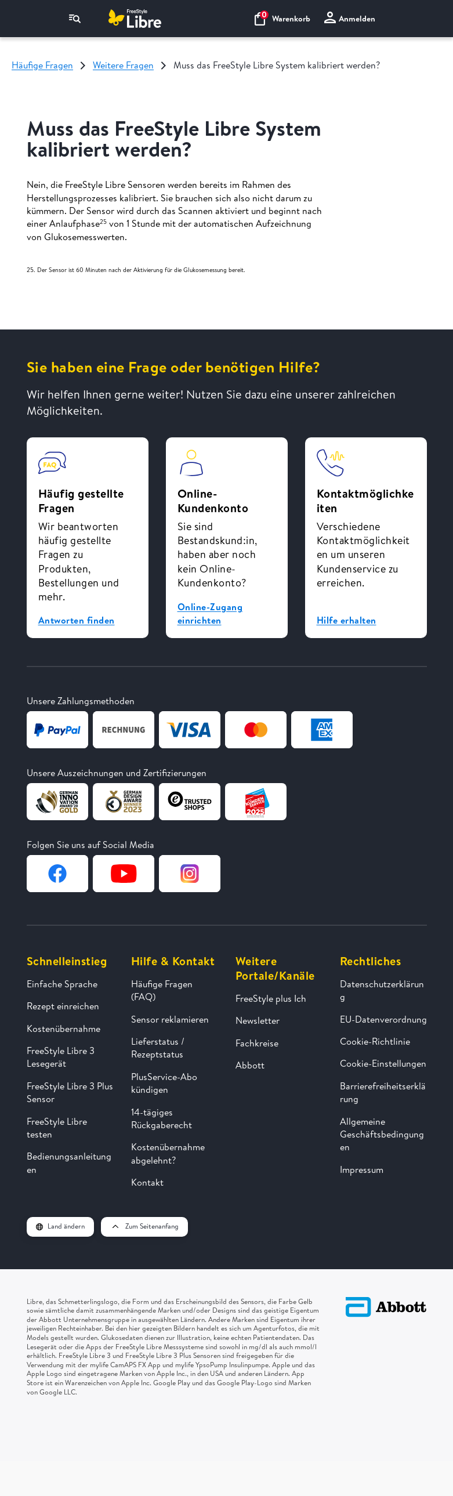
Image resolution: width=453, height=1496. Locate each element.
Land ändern (60, 1226)
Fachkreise (256, 1043)
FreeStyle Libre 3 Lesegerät (61, 1057)
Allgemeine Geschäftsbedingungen (382, 1134)
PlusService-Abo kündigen (164, 1083)
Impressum (361, 1169)
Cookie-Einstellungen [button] (383, 1063)
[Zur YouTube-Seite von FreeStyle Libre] (123, 873)
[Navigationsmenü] (74, 18)
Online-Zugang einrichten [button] (210, 613)
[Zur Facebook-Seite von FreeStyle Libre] (57, 873)
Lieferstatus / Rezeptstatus (157, 1047)
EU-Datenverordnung (383, 1019)
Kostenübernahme (63, 1028)
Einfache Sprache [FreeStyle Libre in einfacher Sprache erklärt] (62, 983)
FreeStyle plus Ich (270, 998)
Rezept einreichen (63, 1005)
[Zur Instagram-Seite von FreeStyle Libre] (189, 873)
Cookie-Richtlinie (375, 1041)
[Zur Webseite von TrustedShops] (189, 801)
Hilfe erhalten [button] (346, 620)
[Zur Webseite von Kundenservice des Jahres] (256, 801)
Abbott (249, 1065)
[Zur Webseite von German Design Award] (57, 801)
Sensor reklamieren (170, 1019)
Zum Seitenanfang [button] (144, 1226)
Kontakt (147, 1182)
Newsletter (257, 1020)
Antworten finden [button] (76, 620)
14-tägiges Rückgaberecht (161, 1118)
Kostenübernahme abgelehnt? (168, 1153)
